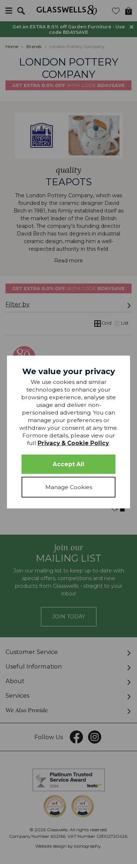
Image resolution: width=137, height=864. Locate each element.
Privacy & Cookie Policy (73, 443)
